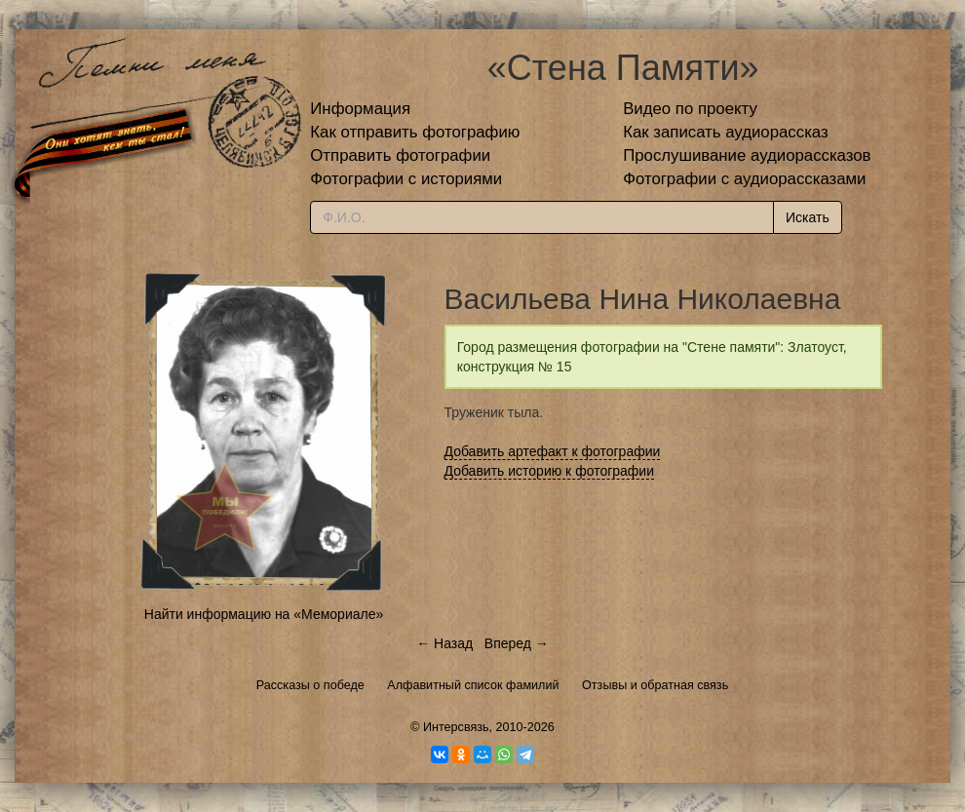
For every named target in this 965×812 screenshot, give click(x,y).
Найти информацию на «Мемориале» (263, 614)
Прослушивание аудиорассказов (746, 155)
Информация (360, 108)
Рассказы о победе (310, 685)
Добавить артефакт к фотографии (552, 451)
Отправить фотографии (400, 155)
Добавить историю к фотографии (549, 471)
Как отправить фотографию (415, 132)
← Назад (444, 643)
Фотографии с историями (406, 179)
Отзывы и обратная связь (655, 685)
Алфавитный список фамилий (473, 685)
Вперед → (516, 643)
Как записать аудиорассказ (726, 132)
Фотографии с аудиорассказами (744, 179)
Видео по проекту (690, 108)
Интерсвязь (456, 727)
